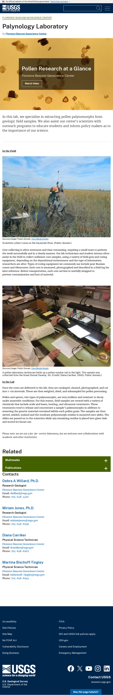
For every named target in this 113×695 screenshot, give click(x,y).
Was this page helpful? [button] (86, 692)
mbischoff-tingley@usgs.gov (27, 574)
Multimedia (12, 460)
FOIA (61, 621)
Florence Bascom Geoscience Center (27, 17)
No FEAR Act (9, 640)
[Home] (11, 10)
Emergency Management (72, 653)
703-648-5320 (20, 496)
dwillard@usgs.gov (21, 493)
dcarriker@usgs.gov (22, 547)
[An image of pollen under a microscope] (56, 74)
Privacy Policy (66, 628)
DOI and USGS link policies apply (77, 634)
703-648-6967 (20, 551)
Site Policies (9, 628)
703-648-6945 (20, 578)
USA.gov (63, 640)
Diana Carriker (14, 535)
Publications (13, 467)
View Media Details (40, 239)
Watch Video (32, 83)
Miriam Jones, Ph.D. (18, 508)
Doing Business (10, 653)
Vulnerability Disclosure (15, 646)
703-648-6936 (20, 523)
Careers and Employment (73, 646)
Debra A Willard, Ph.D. (20, 481)
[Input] (82, 8)
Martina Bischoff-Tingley (22, 562)
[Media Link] (56, 197)
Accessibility (9, 621)
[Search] (99, 8)
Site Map (7, 634)
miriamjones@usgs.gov (24, 520)
